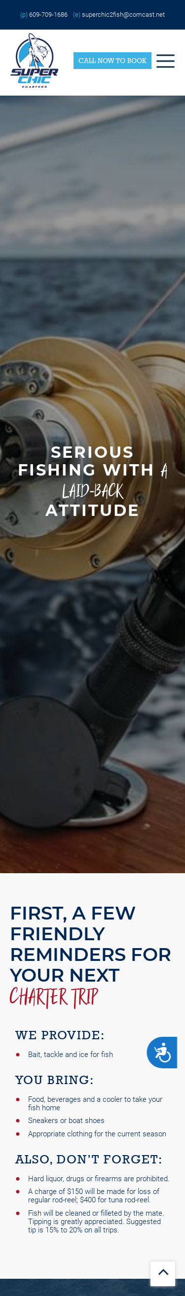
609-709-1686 (48, 14)
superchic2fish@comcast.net (123, 14)
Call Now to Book (112, 61)
